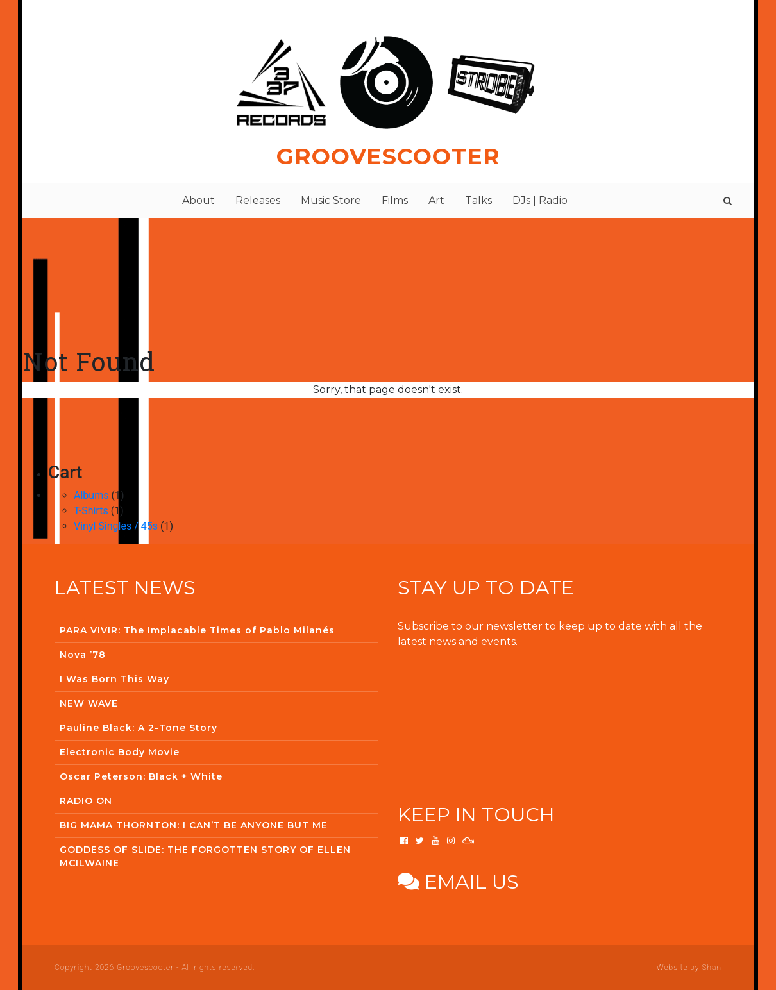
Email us (458, 882)
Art (436, 200)
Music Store (331, 200)
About (198, 200)
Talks (478, 200)
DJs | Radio (540, 200)
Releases (257, 200)
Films (395, 200)
